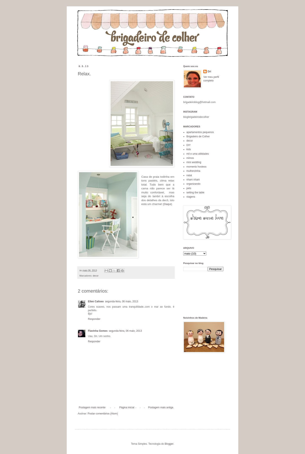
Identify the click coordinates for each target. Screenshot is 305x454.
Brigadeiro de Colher (198, 136)
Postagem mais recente (92, 407)
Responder (94, 319)
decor (95, 275)
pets (188, 188)
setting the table (195, 192)
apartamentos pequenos (200, 132)
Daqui (167, 204)
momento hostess (196, 166)
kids (188, 149)
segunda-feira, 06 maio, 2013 (121, 301)
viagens (190, 196)
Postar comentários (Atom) (103, 413)
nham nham (193, 179)
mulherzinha (193, 170)
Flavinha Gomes (98, 330)
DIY (188, 145)
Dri (209, 71)
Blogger (169, 443)
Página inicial (126, 407)
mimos (190, 158)
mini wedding (193, 162)
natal (189, 175)
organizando (193, 183)
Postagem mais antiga (160, 407)
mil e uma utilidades (197, 153)
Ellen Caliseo (96, 301)
